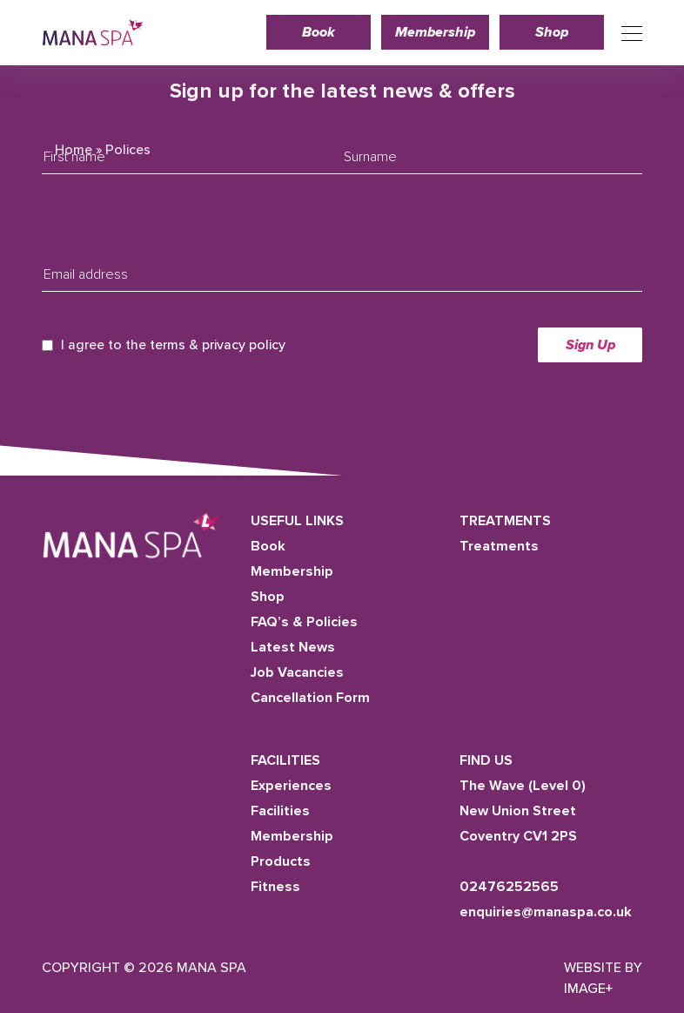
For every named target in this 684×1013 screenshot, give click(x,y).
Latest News (293, 647)
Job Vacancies (297, 672)
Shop (551, 32)
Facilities (280, 811)
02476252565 (509, 886)
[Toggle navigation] (626, 32)
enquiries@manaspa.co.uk (545, 912)
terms (167, 345)
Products (281, 861)
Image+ (588, 988)
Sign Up (590, 345)
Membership (435, 32)
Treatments (499, 546)
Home (73, 150)
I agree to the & (173, 345)
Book (318, 32)
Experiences (291, 785)
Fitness (275, 886)
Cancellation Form (310, 697)
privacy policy (243, 345)
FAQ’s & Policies (304, 622)
